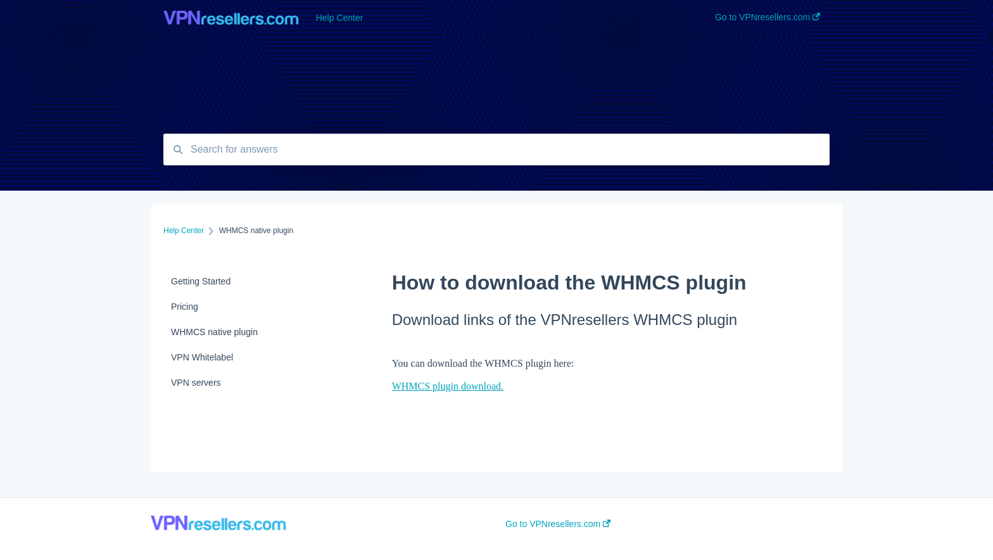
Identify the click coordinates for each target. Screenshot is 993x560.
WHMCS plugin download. (447, 386)
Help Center (340, 18)
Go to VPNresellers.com (557, 524)
